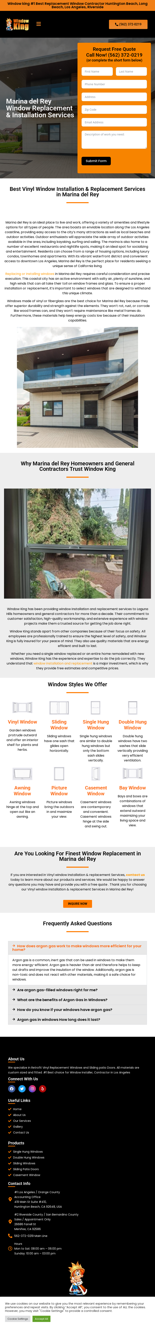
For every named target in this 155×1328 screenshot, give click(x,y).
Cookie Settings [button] (17, 1319)
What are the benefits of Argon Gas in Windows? (62, 999)
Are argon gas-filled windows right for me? (57, 989)
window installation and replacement (63, 663)
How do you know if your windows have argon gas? (64, 1009)
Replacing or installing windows (29, 273)
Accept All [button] (41, 1319)
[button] (39, 24)
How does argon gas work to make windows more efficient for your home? (76, 947)
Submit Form (96, 161)
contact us (135, 875)
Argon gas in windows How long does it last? (58, 1019)
